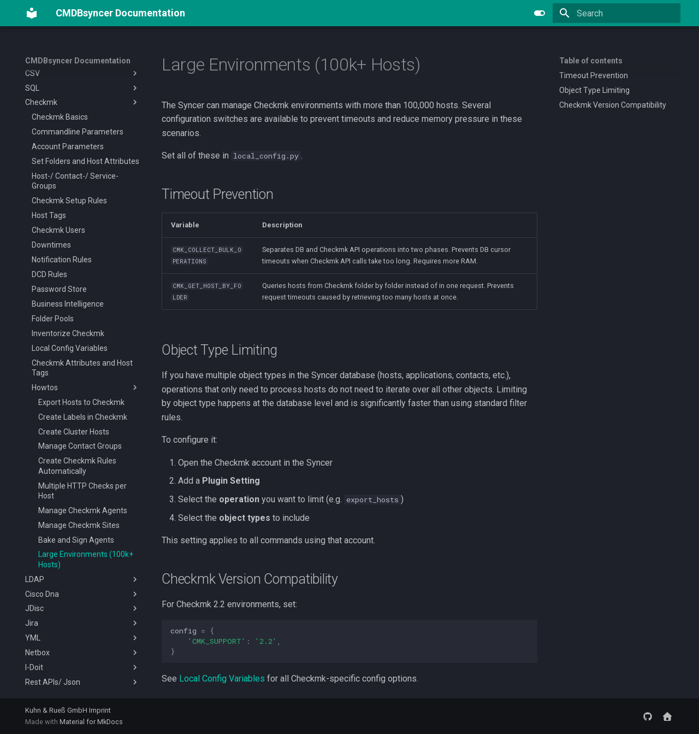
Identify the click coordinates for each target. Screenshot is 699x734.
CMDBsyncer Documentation (78, 60)
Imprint (100, 710)
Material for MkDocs (91, 722)
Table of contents (591, 60)
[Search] (616, 13)
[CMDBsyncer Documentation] (32, 13)
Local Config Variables (222, 678)
